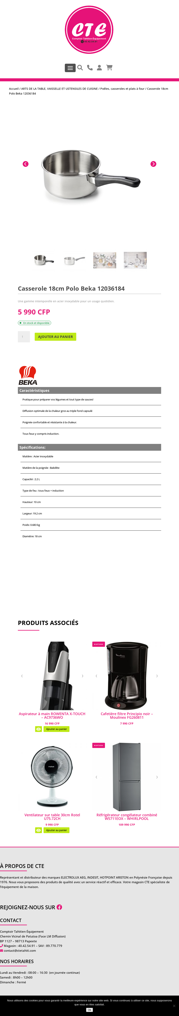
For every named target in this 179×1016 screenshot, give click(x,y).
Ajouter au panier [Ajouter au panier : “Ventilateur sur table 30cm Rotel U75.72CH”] (56, 830)
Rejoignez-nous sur (31, 907)
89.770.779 (54, 946)
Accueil (14, 89)
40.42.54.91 (26, 946)
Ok (89, 1009)
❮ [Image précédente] (22, 675)
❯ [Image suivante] (82, 675)
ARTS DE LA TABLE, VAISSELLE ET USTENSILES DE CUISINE (59, 89)
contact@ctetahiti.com (20, 950)
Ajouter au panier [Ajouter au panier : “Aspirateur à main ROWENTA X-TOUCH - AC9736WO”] (56, 729)
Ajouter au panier (55, 336)
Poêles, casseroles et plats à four (122, 89)
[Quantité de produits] (24, 336)
